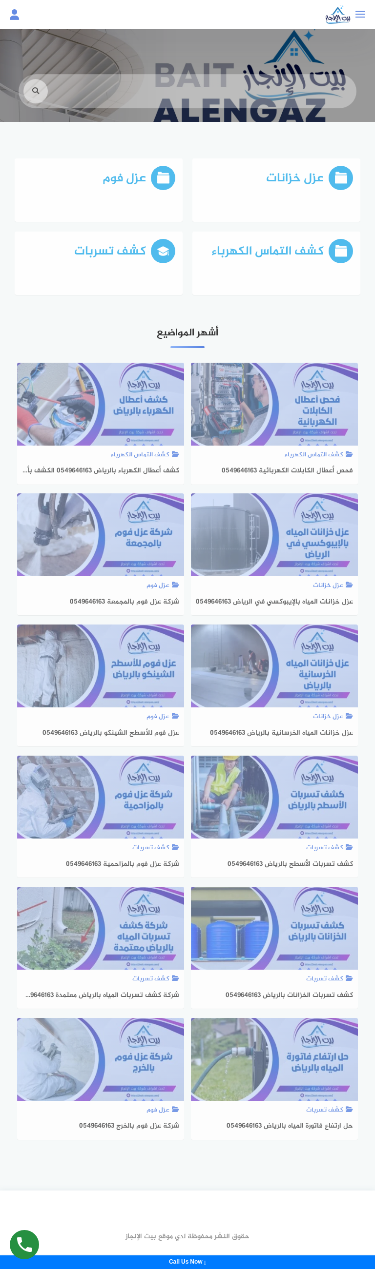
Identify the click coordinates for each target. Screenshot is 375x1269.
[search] (35, 102)
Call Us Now (187, 1262)
